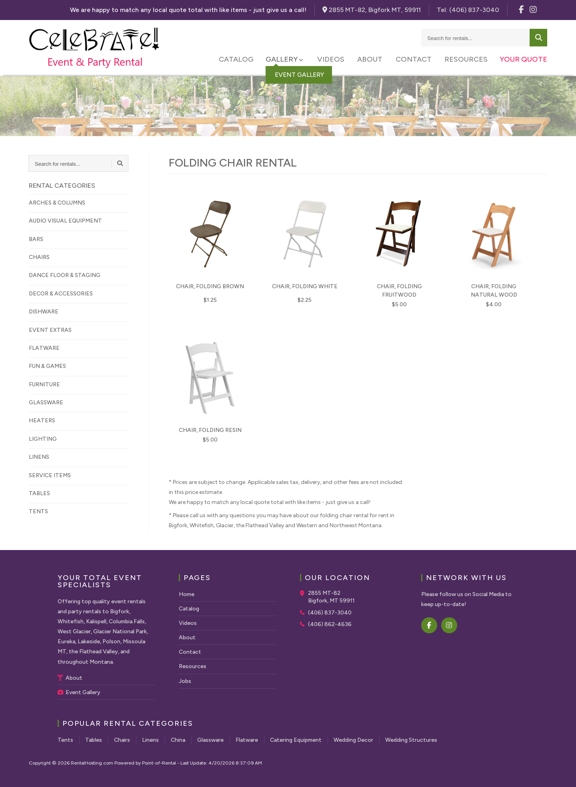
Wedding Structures (411, 740)
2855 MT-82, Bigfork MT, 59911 (371, 10)
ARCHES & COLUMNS (57, 202)
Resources (466, 60)
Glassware (210, 740)
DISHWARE (43, 311)
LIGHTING (43, 439)
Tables (93, 740)
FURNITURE (44, 384)
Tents (65, 740)
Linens (150, 740)
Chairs (122, 740)
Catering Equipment (296, 740)
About (371, 60)
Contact (414, 60)
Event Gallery (79, 692)
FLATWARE (44, 348)
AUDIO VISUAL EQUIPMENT (65, 220)
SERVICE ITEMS (50, 475)
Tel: (468, 10)
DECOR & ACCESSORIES (61, 293)
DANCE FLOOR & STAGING (64, 275)
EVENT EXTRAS (50, 330)
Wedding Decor (353, 740)
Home (186, 594)
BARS (36, 239)
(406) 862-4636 (330, 624)
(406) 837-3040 (330, 612)
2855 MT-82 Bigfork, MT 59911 (331, 597)
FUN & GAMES (47, 366)
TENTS (38, 511)
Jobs (185, 681)
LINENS (39, 457)
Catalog (240, 60)
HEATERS (42, 420)
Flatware (247, 740)
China (178, 740)
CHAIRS (39, 257)
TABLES (39, 493)
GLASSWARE (46, 402)
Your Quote (523, 60)
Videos (333, 60)
